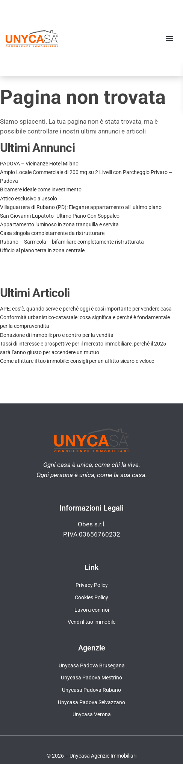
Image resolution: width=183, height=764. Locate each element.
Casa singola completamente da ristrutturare (52, 233)
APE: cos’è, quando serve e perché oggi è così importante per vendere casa (86, 309)
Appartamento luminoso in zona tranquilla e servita (59, 224)
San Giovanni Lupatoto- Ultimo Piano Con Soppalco (59, 216)
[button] (169, 38)
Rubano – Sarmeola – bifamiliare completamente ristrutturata (72, 242)
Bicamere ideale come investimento (41, 189)
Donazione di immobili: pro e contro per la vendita (56, 335)
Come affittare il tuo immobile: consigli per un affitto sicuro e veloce (77, 361)
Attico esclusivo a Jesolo (28, 199)
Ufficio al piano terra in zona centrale (42, 250)
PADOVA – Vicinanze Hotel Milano (39, 164)
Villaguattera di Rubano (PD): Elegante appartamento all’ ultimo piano (81, 207)
